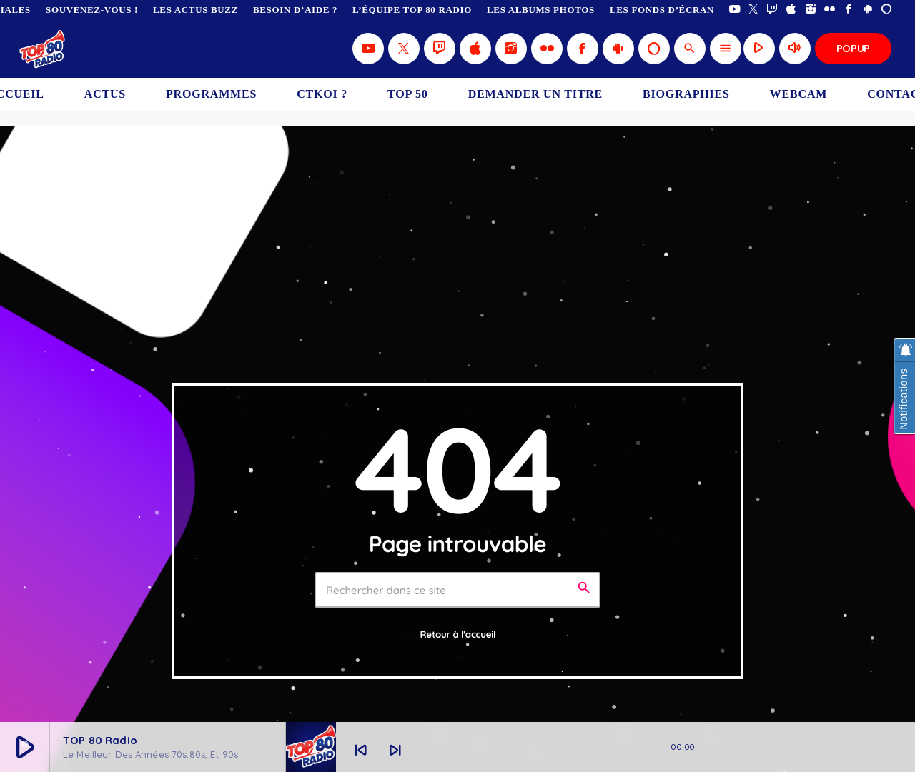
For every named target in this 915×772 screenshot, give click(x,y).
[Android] (868, 9)
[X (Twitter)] (754, 9)
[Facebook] (849, 9)
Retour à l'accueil (458, 635)
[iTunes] (792, 9)
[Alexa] (887, 9)
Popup (853, 48)
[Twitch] (772, 9)
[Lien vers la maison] (43, 48)
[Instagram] (811, 9)
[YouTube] (734, 9)
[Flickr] (830, 9)
